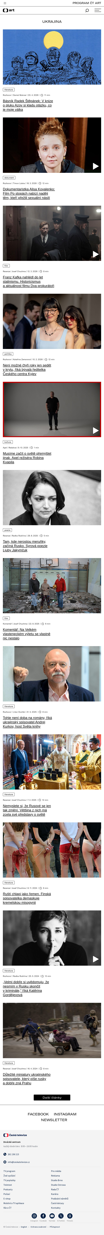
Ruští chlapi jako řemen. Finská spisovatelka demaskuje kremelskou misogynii (27, 898)
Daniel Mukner (19, 95)
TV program (9, 1171)
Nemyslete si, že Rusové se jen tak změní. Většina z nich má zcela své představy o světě (27, 810)
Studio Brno (57, 1180)
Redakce (12, 447)
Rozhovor (7, 95)
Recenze (6, 271)
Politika (8, 354)
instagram (65, 1114)
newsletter (54, 1120)
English (24, 1227)
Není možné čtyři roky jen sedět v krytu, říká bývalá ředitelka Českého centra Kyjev (27, 369)
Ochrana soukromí (38, 1227)
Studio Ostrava (58, 1184)
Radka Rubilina (19, 535)
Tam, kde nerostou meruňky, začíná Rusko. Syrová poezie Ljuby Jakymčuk (25, 546)
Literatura (8, 89)
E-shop (6, 1198)
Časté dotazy (57, 1203)
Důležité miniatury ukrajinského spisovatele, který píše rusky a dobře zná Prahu (26, 1079)
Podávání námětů (59, 1198)
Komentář (7, 623)
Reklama (55, 1175)
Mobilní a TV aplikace (13, 1203)
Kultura (7, 442)
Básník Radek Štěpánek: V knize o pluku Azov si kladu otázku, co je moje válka (28, 105)
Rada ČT (55, 1189)
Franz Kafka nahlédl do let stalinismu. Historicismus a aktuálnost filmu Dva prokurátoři (28, 281)
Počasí (6, 1194)
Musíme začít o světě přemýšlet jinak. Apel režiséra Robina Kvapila (27, 457)
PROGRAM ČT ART (87, 3)
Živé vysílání (9, 1175)
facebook (38, 1114)
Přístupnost (55, 1227)
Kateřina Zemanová (22, 359)
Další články (52, 1097)
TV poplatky (9, 1180)
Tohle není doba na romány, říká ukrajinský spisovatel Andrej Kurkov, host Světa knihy (27, 722)
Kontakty (55, 1207)
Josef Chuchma (19, 271)
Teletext (7, 1184)
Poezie (7, 530)
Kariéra (54, 1194)
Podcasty (7, 1189)
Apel (5, 447)
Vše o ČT (7, 1207)
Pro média (56, 1171)
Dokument (9, 177)
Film (6, 265)
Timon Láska (19, 183)
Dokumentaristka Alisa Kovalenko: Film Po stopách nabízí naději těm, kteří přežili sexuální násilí (29, 193)
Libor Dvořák (19, 712)
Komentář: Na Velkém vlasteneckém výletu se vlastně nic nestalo (26, 634)
